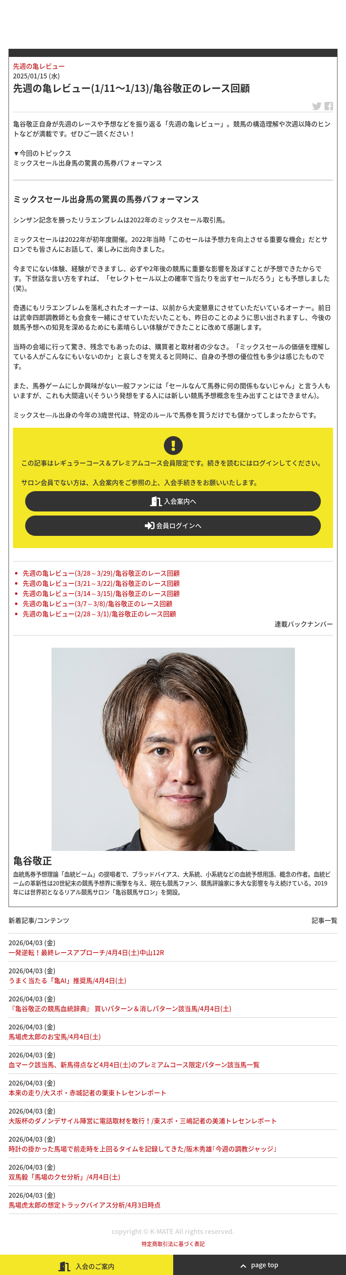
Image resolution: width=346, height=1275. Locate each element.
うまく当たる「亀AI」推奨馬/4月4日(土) (68, 980)
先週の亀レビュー (39, 66)
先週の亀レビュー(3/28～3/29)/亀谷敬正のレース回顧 (101, 573)
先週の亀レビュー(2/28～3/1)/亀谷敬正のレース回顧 (99, 613)
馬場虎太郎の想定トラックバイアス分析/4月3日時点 (85, 1205)
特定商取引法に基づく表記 (173, 1243)
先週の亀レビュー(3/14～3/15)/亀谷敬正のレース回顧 (101, 593)
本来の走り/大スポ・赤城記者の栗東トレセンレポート (88, 1092)
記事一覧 (324, 920)
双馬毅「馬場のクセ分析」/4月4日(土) (64, 1176)
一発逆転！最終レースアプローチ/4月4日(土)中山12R (86, 952)
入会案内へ (173, 501)
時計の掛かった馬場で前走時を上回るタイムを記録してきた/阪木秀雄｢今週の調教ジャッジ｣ (143, 1148)
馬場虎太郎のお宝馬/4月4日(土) (55, 1036)
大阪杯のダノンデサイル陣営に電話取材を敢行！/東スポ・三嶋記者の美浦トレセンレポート (143, 1120)
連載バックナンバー (304, 624)
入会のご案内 (86, 1266)
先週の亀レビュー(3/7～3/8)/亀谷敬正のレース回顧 (97, 603)
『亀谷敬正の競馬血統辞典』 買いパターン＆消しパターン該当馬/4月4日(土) (120, 1008)
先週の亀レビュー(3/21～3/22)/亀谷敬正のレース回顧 (101, 583)
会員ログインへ (173, 525)
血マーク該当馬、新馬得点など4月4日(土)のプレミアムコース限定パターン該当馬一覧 (134, 1064)
